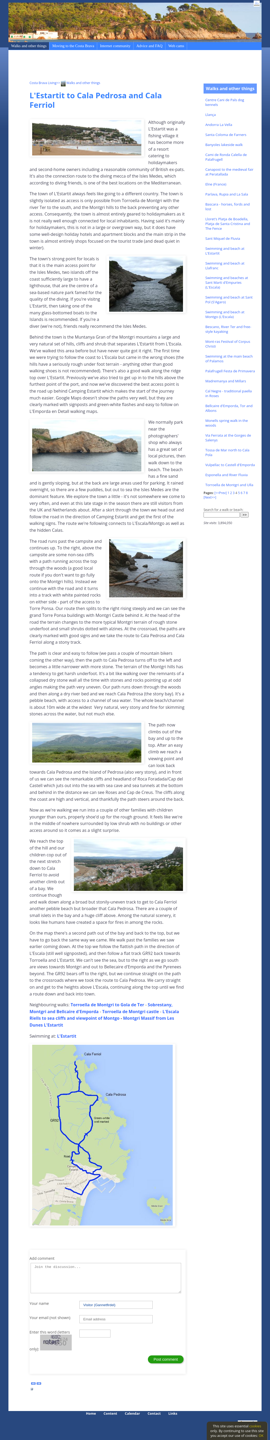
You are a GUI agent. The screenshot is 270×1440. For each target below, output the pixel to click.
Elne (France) (215, 184)
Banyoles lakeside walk (224, 144)
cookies (255, 1426)
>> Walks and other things (78, 83)
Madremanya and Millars (225, 381)
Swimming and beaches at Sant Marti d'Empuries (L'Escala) (226, 282)
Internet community (115, 46)
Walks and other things (28, 46)
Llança (210, 114)
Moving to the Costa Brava (73, 46)
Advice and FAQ (149, 46)
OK (261, 1435)
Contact (154, 1413)
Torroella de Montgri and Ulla (229, 484)
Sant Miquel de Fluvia (222, 238)
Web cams (176, 46)
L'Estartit (66, 1036)
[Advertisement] (125, 66)
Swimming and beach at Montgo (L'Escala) (224, 314)
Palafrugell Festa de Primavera (230, 371)
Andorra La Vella (218, 124)
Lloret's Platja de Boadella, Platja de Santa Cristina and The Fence (227, 224)
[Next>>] (210, 497)
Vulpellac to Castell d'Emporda (230, 464)
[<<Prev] (220, 493)
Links (172, 1413)
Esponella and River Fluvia (226, 474)
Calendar (132, 1413)
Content (110, 1413)
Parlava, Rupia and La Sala (226, 194)
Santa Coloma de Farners (226, 134)
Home (91, 1413)
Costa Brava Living (43, 83)
